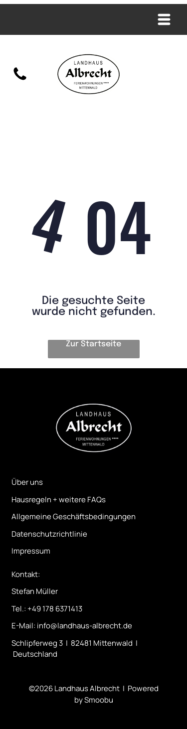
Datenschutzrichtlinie (49, 534)
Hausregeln (31, 499)
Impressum (30, 551)
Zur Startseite (93, 344)
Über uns (27, 482)
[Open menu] (164, 19)
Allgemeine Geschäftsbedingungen (73, 516)
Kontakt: (25, 574)
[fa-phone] (20, 80)
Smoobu (98, 700)
